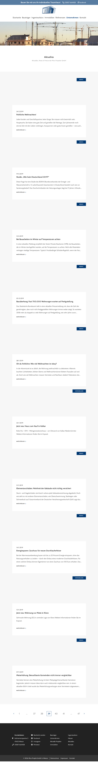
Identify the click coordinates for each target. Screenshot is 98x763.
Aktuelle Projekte (55, 741)
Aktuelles (71, 741)
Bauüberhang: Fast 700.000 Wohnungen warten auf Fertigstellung (44, 301)
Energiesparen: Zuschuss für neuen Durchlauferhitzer (38, 551)
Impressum (64, 758)
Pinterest (35, 745)
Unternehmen (72, 17)
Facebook (82, 2)
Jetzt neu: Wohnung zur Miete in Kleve (32, 613)
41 (64, 713)
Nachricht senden (38, 735)
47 (78, 713)
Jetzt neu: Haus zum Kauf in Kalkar (31, 426)
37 (34, 713)
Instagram (35, 741)
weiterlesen (20, 130)
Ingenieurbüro (37, 17)
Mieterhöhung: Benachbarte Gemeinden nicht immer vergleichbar (44, 675)
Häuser (70, 738)
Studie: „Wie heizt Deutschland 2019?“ (32, 177)
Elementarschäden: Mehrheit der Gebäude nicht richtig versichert (43, 488)
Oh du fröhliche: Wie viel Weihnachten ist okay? (36, 364)
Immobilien (49, 17)
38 (42, 713)
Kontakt (83, 17)
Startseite (17, 17)
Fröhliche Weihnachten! (26, 114)
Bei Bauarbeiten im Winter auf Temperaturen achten (38, 239)
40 (56, 713)
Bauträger (26, 17)
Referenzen (60, 17)
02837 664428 (69, 2)
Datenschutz (54, 758)
